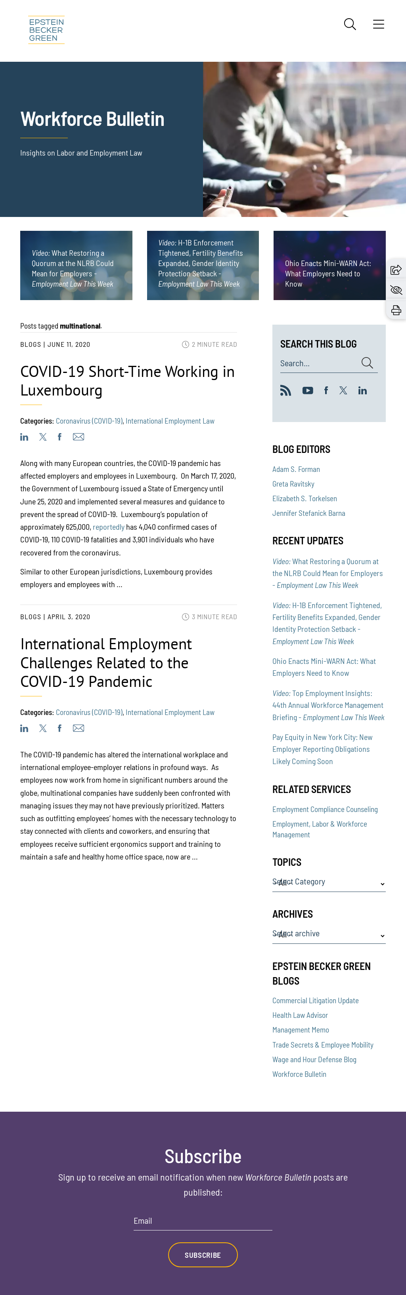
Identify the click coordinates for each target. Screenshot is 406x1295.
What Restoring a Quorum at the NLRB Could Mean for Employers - (327, 573)
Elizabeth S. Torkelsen (304, 498)
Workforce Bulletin (299, 1073)
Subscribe (203, 1254)
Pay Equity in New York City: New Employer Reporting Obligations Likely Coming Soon (322, 749)
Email (143, 1220)
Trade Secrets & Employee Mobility (322, 1044)
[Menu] (379, 27)
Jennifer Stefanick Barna (308, 512)
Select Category (298, 881)
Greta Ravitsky (293, 483)
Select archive (296, 933)
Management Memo (300, 1029)
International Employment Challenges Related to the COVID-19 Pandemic (106, 662)
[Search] (350, 24)
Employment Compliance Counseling (325, 809)
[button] (396, 269)
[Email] (203, 1223)
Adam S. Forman (296, 469)
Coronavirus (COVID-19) (89, 420)
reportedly (108, 526)
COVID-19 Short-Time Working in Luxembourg (127, 380)
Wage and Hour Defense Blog (314, 1059)
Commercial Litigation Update (315, 1000)
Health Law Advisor (300, 1014)
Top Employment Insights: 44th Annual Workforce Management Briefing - (328, 705)
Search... (295, 363)
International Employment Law (170, 420)
